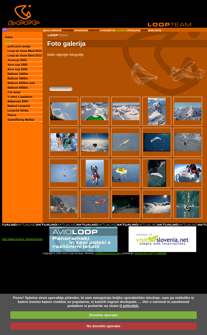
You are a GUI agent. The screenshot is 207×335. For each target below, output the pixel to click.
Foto (8, 41)
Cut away (14, 92)
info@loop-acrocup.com (108, 253)
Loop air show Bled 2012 (25, 55)
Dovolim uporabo (103, 315)
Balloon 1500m (18, 73)
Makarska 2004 (18, 101)
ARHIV (144, 30)
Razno (12, 115)
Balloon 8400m (18, 87)
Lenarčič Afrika (18, 110)
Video (9, 37)
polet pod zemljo (19, 46)
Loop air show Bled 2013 (25, 51)
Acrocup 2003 (17, 60)
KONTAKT (94, 30)
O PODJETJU (107, 30)
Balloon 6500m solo (21, 83)
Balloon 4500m (18, 78)
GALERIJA (121, 30)
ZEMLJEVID (155, 30)
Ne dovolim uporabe (103, 326)
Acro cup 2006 (17, 69)
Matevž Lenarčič (19, 106)
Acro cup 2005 (17, 64)
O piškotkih (160, 253)
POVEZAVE (133, 30)
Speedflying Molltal (21, 119)
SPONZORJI (81, 30)
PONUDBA (68, 30)
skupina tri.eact (143, 253)
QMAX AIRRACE (52, 30)
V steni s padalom (20, 96)
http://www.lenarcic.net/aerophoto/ (22, 239)
